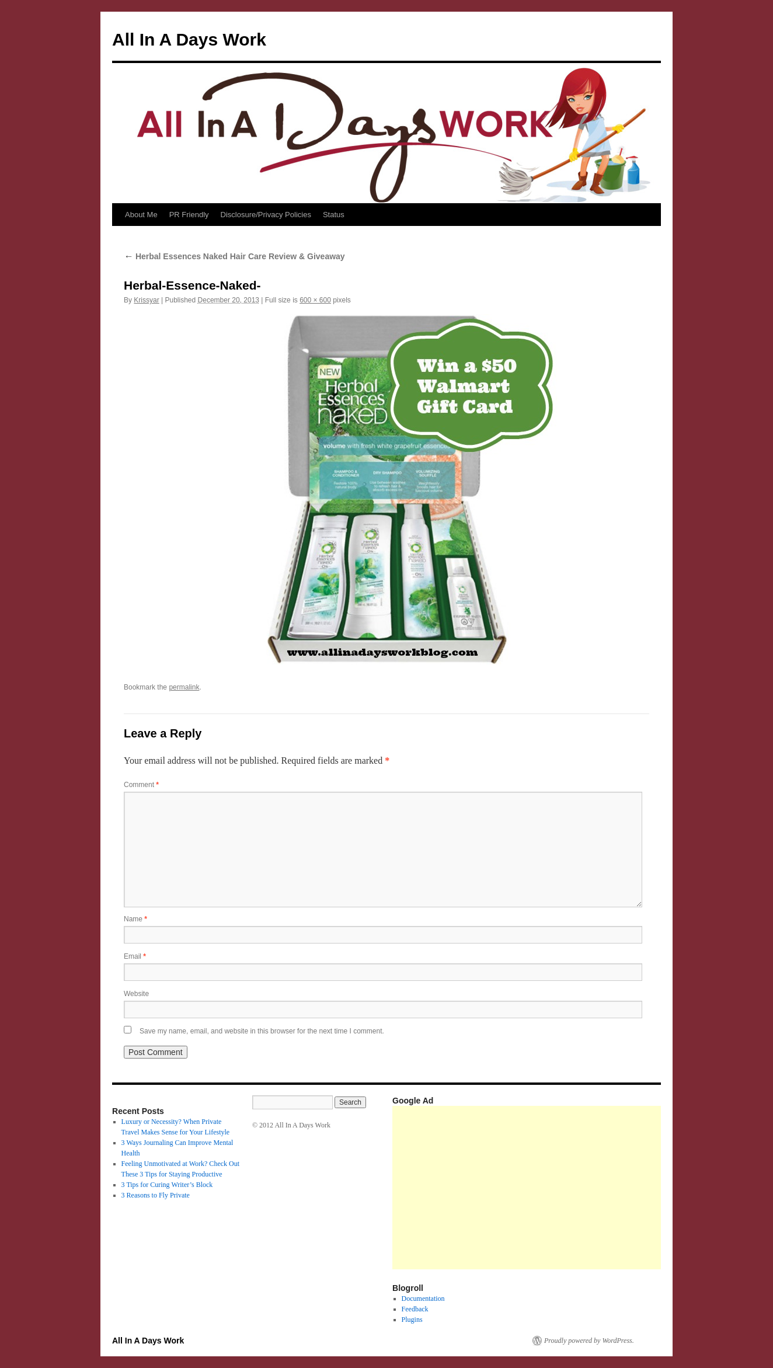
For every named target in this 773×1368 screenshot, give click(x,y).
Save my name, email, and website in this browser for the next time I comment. (262, 1031)
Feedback (415, 1309)
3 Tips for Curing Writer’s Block (167, 1185)
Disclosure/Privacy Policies (266, 214)
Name (135, 919)
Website (136, 994)
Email (135, 956)
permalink (184, 687)
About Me (141, 214)
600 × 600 (315, 300)
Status (333, 214)
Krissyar (146, 300)
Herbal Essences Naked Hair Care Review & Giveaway (234, 256)
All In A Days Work (189, 39)
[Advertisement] (582, 1187)
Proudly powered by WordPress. (589, 1340)
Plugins (412, 1319)
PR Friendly (189, 214)
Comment (141, 785)
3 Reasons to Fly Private (155, 1195)
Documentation (423, 1298)
